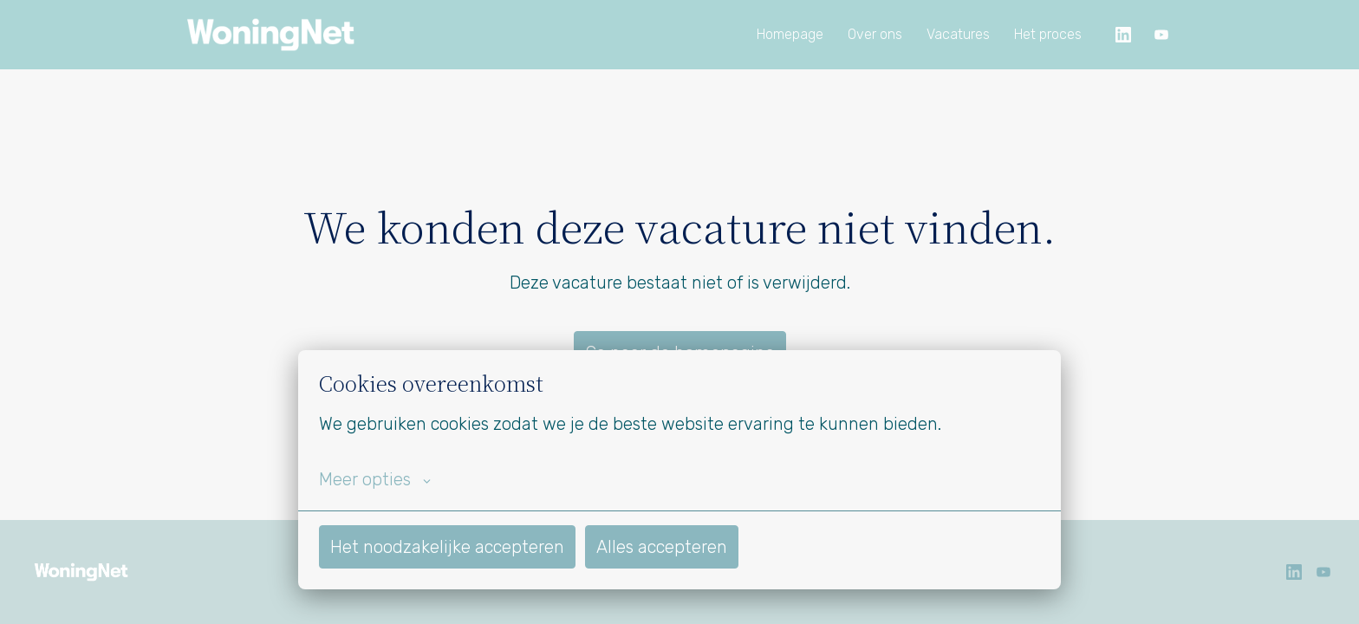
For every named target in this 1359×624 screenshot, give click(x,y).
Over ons (875, 34)
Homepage (790, 34)
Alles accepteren (661, 546)
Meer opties (375, 479)
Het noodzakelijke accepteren (447, 546)
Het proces (1048, 34)
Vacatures (958, 34)
